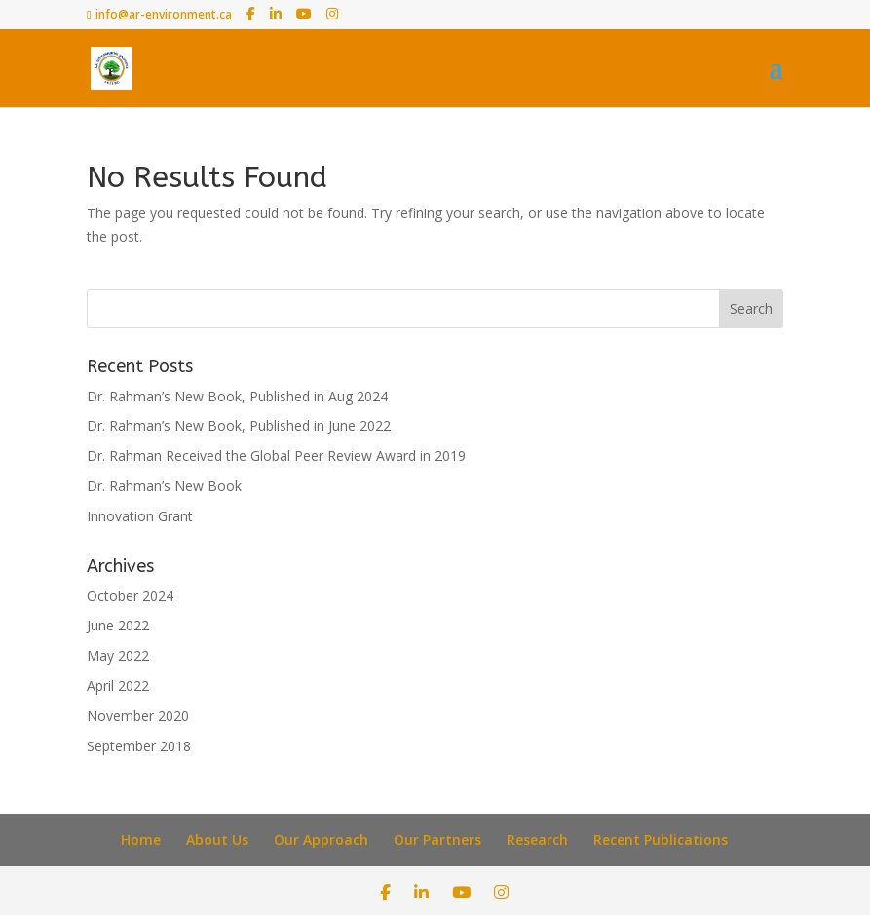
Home (141, 839)
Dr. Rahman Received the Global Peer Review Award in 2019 (276, 455)
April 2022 (118, 685)
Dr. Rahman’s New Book (164, 486)
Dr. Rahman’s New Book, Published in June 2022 (239, 425)
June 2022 (118, 625)
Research (537, 839)
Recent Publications (660, 839)
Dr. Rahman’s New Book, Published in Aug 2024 (237, 396)
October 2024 (130, 596)
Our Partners (437, 839)
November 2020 (138, 715)
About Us (217, 839)
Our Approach (321, 839)
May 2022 (118, 655)
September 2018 (139, 746)
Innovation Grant (140, 516)
